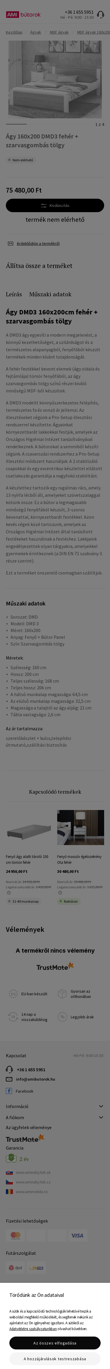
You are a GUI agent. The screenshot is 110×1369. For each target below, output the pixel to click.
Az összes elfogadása (55, 1343)
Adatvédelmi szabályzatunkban (33, 1328)
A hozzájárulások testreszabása (55, 1358)
